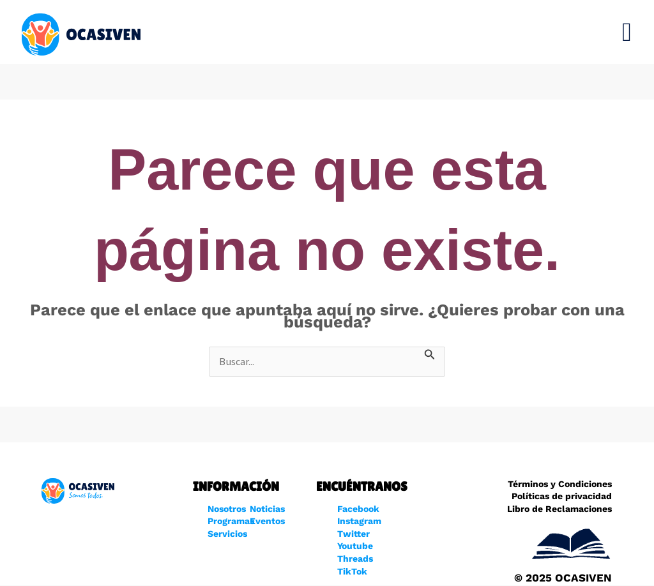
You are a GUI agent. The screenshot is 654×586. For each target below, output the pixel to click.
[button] (627, 32)
